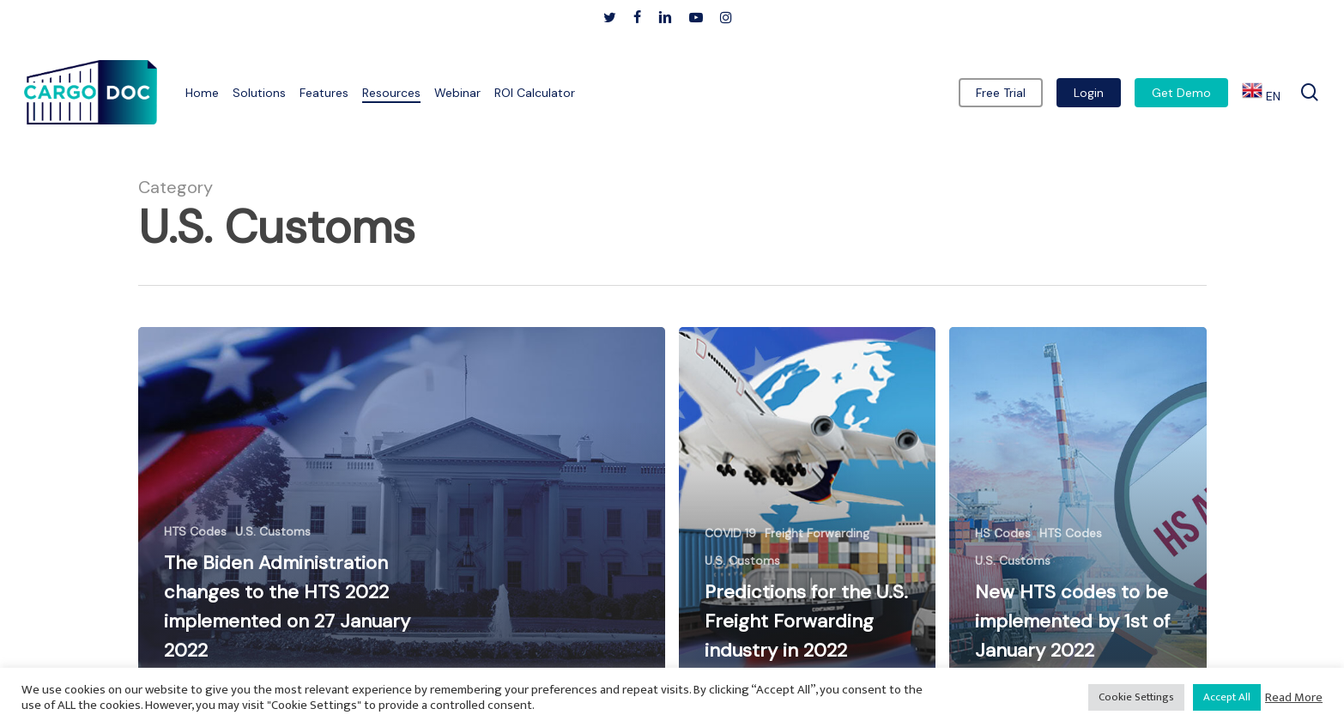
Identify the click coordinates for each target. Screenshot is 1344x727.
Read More (1294, 698)
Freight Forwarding (817, 533)
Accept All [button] (1226, 697)
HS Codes (1003, 533)
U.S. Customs (273, 531)
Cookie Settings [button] (1136, 697)
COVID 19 (730, 533)
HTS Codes (195, 531)
